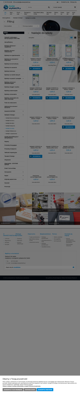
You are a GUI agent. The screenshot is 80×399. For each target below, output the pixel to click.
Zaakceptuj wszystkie (45, 389)
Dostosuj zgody (30, 389)
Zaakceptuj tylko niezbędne (13, 389)
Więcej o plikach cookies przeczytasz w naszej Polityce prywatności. (22, 386)
